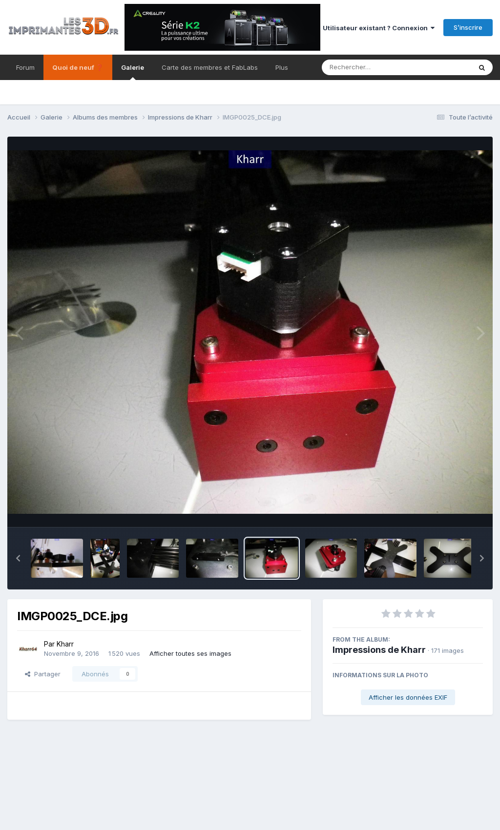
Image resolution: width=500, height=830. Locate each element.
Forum (25, 67)
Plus (281, 67)
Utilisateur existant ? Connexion (379, 28)
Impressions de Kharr (379, 650)
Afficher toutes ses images (190, 653)
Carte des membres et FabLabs (210, 67)
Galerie (132, 71)
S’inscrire (468, 27)
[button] (18, 558)
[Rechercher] (368, 67)
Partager (43, 674)
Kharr (65, 644)
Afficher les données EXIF (408, 697)
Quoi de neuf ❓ (78, 67)
